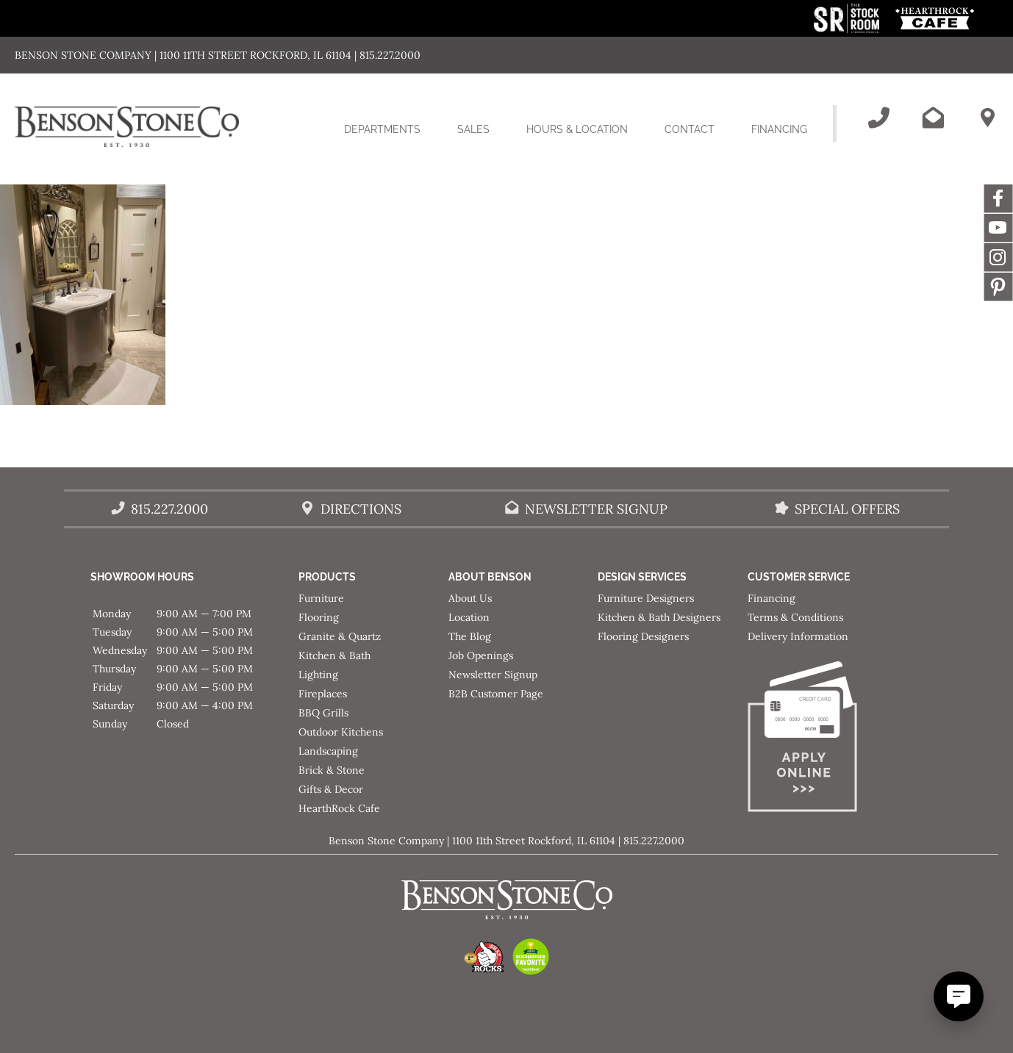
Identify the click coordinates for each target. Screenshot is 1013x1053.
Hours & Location (577, 129)
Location (469, 617)
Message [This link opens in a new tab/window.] (998, 286)
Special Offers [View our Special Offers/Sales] (847, 508)
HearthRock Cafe (339, 808)
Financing (779, 129)
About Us (470, 598)
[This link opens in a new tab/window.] (848, 29)
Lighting (318, 674)
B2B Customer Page (495, 693)
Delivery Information (798, 636)
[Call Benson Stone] (878, 118)
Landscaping (328, 751)
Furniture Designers (646, 598)
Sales (473, 129)
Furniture (321, 598)
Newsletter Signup (492, 674)
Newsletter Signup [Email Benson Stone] (596, 508)
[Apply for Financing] (823, 739)
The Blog (469, 636)
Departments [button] (391, 138)
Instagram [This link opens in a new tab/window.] (998, 257)
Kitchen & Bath (334, 655)
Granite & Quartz (339, 636)
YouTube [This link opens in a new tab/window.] (998, 227)
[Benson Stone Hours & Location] (987, 118)
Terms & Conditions (795, 617)
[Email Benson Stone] (933, 118)
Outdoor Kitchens (340, 731)
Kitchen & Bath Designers (659, 617)
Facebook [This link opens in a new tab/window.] (998, 198)
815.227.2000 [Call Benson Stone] (169, 508)
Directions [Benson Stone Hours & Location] (361, 508)
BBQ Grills (323, 712)
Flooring (318, 617)
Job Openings (480, 655)
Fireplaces (322, 693)
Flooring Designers (643, 636)
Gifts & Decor (330, 789)
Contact (690, 129)
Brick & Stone (331, 770)
